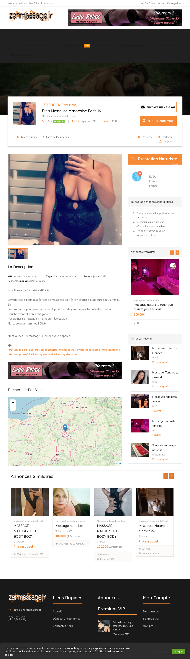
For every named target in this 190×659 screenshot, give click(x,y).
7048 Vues (28, 554)
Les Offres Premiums (40, 3)
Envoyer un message (158, 107)
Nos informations (17, 3)
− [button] (13, 407)
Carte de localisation (54, 137)
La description (26, 137)
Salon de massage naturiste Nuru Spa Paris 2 (123, 625)
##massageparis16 (19, 354)
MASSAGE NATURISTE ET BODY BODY (32, 531)
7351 (110, 121)
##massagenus (67, 349)
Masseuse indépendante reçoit (59, 116)
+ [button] (13, 402)
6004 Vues (111, 554)
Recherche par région (136, 45)
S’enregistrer (172, 3)
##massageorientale (88, 349)
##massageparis (110, 349)
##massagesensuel (42, 354)
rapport (164, 141)
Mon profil (149, 626)
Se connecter (150, 3)
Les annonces (105, 45)
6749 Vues (70, 543)
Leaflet (118, 463)
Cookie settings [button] (161, 651)
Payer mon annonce (74, 45)
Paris (154, 382)
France (153, 186)
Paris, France (158, 454)
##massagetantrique (65, 354)
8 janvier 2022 (84, 121)
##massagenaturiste (46, 349)
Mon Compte (165, 45)
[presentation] (172, 252)
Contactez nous (21, 54)
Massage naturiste (76, 526)
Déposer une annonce (39, 45)
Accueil (15, 45)
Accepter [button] (179, 651)
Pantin (155, 357)
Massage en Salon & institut (158, 300)
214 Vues (153, 548)
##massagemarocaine (21, 349)
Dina (47, 121)
